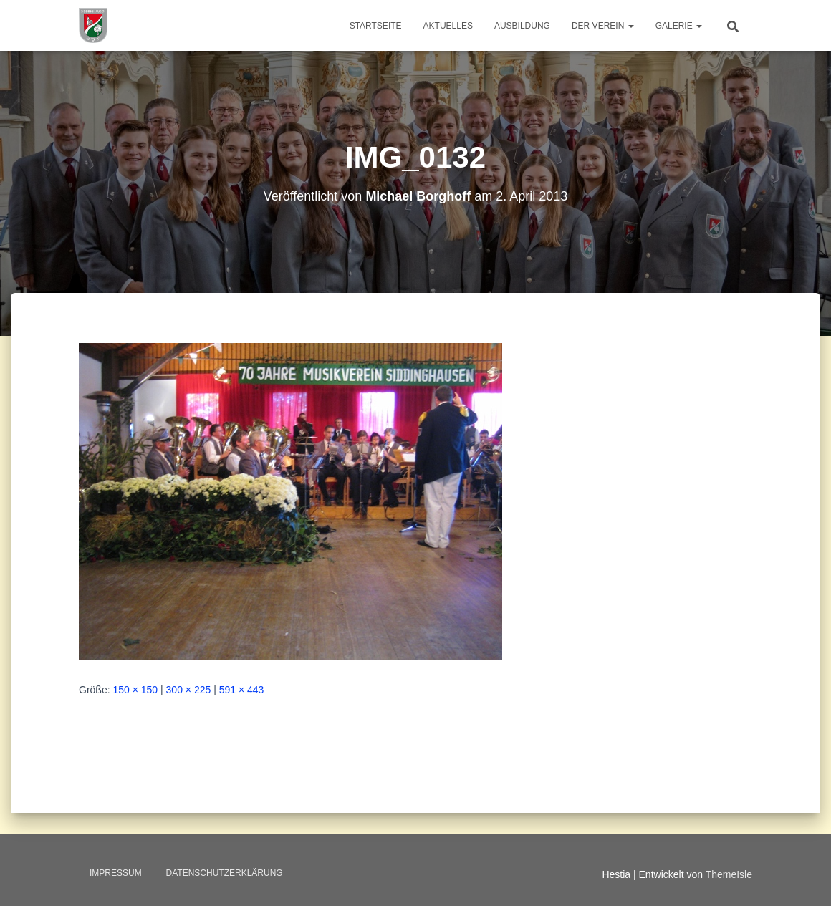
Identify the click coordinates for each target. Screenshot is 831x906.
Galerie (678, 26)
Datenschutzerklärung (224, 873)
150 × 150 (135, 689)
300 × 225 (188, 689)
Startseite (376, 26)
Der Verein (603, 26)
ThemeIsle (729, 874)
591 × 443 (241, 689)
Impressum (116, 873)
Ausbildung (522, 26)
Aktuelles (448, 26)
